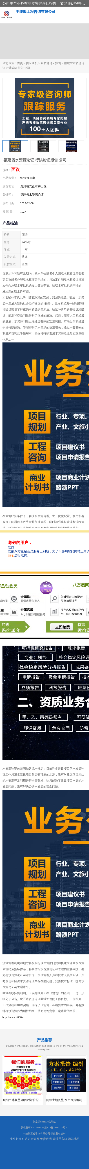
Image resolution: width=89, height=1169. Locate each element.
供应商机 (32, 63)
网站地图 (74, 1139)
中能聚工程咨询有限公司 (36, 1133)
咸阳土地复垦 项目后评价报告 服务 (25, 1100)
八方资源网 (32, 1139)
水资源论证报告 (51, 63)
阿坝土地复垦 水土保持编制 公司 (67, 1100)
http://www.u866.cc (13, 1017)
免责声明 (46, 1139)
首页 (20, 63)
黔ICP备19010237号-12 (56, 1127)
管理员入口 (60, 1139)
